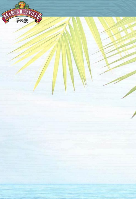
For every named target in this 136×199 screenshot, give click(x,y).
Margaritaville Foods (22, 12)
